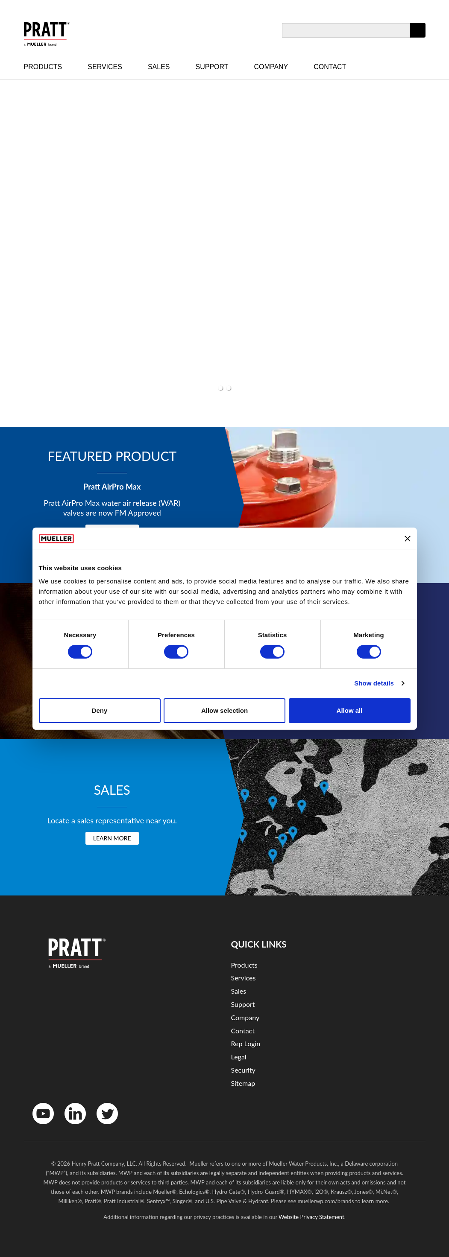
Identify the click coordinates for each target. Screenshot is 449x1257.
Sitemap (243, 1083)
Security (243, 1070)
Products (43, 66)
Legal (239, 1057)
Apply (418, 37)
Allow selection (224, 710)
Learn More (112, 838)
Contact (330, 66)
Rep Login (246, 1043)
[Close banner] (408, 539)
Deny (100, 710)
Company (271, 66)
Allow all (350, 710)
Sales (159, 66)
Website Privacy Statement (311, 1216)
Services (105, 66)
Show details (374, 683)
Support (212, 66)
